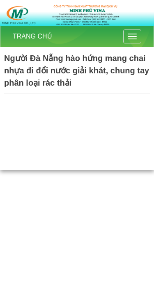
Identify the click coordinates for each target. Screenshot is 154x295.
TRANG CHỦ (32, 36)
